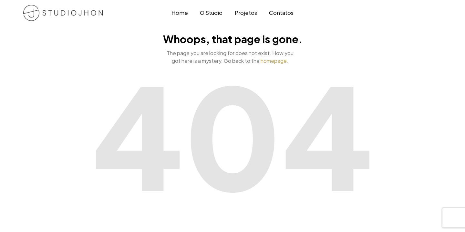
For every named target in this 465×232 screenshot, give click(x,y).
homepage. (274, 60)
